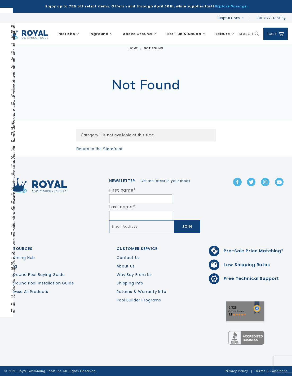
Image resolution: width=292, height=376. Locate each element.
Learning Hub (21, 257)
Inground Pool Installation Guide (41, 283)
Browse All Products (28, 291)
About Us (126, 266)
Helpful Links (229, 18)
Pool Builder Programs (139, 300)
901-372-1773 (271, 18)
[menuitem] (68, 33)
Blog (12, 266)
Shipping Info (130, 283)
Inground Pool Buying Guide (36, 274)
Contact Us (128, 257)
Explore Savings (231, 6)
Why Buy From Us (134, 274)
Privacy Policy (236, 371)
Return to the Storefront (99, 148)
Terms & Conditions (271, 371)
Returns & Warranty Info (141, 291)
